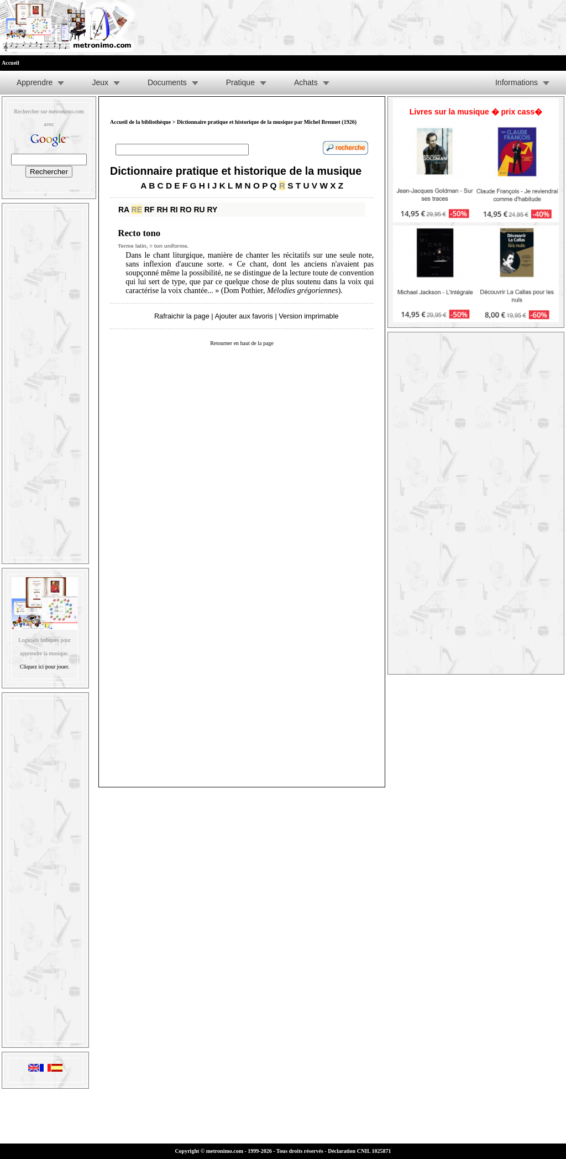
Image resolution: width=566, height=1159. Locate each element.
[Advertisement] (45, 381)
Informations (516, 82)
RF (149, 209)
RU (199, 209)
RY (212, 209)
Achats (306, 82)
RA (123, 209)
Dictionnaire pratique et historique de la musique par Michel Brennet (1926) (267, 122)
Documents (167, 82)
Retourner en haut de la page (242, 343)
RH (162, 209)
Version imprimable (308, 316)
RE (137, 209)
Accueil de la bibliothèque (140, 122)
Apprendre (35, 82)
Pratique (240, 82)
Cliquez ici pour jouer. (44, 667)
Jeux (100, 82)
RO (186, 209)
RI (174, 209)
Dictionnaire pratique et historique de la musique (235, 171)
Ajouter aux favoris (243, 316)
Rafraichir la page (181, 316)
